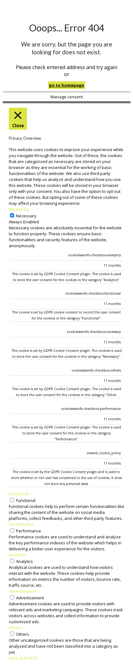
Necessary (26, 216)
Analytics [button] (17, 555)
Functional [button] (18, 494)
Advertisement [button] (23, 591)
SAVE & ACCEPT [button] (23, 658)
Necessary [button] (19, 209)
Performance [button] (21, 524)
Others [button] (15, 627)
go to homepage (66, 85)
